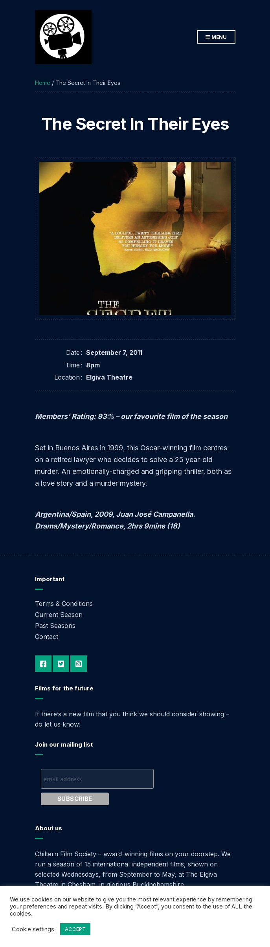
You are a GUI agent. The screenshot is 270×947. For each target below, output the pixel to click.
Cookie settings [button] (33, 929)
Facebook (43, 663)
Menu (216, 37)
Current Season (59, 614)
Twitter (61, 663)
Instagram (78, 663)
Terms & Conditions (64, 603)
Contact (46, 637)
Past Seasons (55, 625)
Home (42, 82)
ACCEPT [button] (75, 929)
